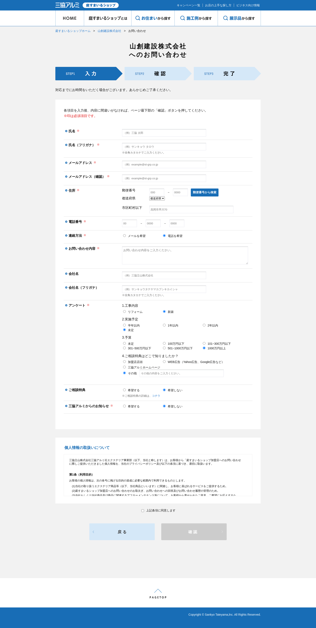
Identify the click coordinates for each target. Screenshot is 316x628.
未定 (128, 330)
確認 (193, 532)
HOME (69, 18)
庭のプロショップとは (107, 18)
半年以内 (131, 325)
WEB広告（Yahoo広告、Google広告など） (193, 362)
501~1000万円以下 (178, 348)
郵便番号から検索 (204, 192)
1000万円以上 (214, 348)
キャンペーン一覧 (188, 5)
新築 (168, 311)
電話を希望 (172, 236)
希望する (131, 390)
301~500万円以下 (137, 348)
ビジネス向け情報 (248, 5)
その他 (173, 373)
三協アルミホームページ (141, 367)
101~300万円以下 (217, 343)
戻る (123, 532)
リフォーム (133, 311)
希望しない (172, 390)
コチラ (156, 395)
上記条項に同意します (158, 510)
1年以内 (170, 325)
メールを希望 (134, 236)
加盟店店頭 (133, 362)
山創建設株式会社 (109, 31)
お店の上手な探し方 (218, 5)
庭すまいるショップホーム (73, 31)
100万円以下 (173, 343)
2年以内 (210, 325)
